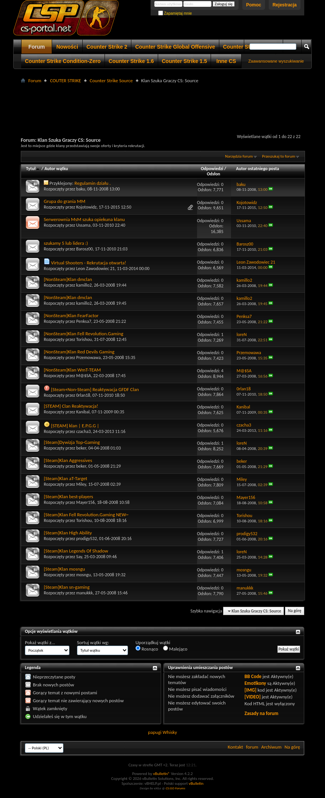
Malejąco (175, 649)
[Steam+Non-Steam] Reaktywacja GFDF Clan (95, 389)
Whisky (170, 732)
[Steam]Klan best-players (68, 496)
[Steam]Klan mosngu (64, 569)
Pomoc (253, 5)
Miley (81, 484)
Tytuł (33, 168)
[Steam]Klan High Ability (68, 533)
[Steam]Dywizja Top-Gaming (72, 442)
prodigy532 (86, 538)
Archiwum (271, 747)
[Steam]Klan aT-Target (65, 478)
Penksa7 (83, 321)
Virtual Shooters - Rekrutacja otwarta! (88, 262)
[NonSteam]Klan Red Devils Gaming (79, 351)
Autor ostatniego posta (257, 168)
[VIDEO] (253, 697)
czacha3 (83, 431)
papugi (155, 732)
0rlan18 (83, 395)
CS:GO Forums (175, 788)
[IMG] (251, 690)
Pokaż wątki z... (40, 642)
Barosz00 (84, 249)
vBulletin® (161, 773)
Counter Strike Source (111, 80)
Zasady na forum (262, 713)
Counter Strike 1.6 (131, 61)
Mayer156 (85, 502)
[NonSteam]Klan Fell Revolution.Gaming (83, 333)
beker (81, 448)
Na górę (295, 611)
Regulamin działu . (92, 183)
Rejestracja (285, 5)
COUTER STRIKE (65, 80)
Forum (36, 47)
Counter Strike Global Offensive (175, 47)
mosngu (83, 574)
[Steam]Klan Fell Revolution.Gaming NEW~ (86, 514)
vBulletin (196, 783)
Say (79, 556)
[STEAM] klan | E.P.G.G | (75, 425)
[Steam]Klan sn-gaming (66, 587)
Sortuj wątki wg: (93, 642)
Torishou (84, 339)
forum (252, 747)
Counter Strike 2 (106, 47)
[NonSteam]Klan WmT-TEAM (72, 370)
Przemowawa (88, 357)
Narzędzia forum (239, 156)
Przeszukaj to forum (278, 156)
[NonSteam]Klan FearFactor (71, 315)
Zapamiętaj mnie (175, 13)
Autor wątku (56, 168)
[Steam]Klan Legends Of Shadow (76, 551)
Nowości (67, 47)
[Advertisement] (162, 102)
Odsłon (213, 173)
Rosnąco (147, 649)
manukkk (84, 592)
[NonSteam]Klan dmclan (68, 279)
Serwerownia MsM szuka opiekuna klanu (84, 219)
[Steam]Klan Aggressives (68, 460)
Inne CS (226, 61)
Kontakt (235, 747)
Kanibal (83, 411)
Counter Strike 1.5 (184, 61)
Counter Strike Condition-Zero (63, 61)
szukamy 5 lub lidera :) (66, 243)
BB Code (253, 676)
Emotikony (255, 683)
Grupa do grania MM (64, 201)
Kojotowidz (86, 207)
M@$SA (83, 375)
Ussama (83, 225)
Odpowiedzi (212, 168)
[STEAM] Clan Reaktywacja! (71, 406)
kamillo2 (84, 285)
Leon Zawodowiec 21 (95, 268)
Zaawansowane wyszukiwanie (276, 61)
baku (80, 189)
